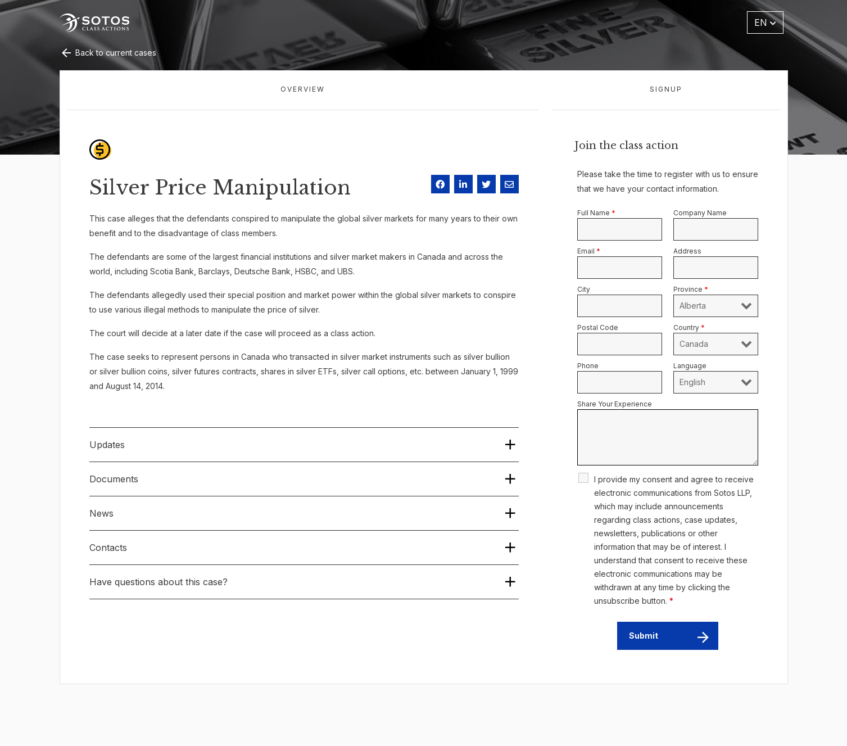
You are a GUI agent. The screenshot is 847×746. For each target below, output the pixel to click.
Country (689, 327)
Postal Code (597, 327)
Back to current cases (108, 52)
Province (690, 289)
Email (588, 251)
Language (689, 365)
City (583, 289)
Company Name (700, 213)
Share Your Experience (614, 404)
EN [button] (765, 22)
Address (687, 251)
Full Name (596, 213)
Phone (588, 365)
